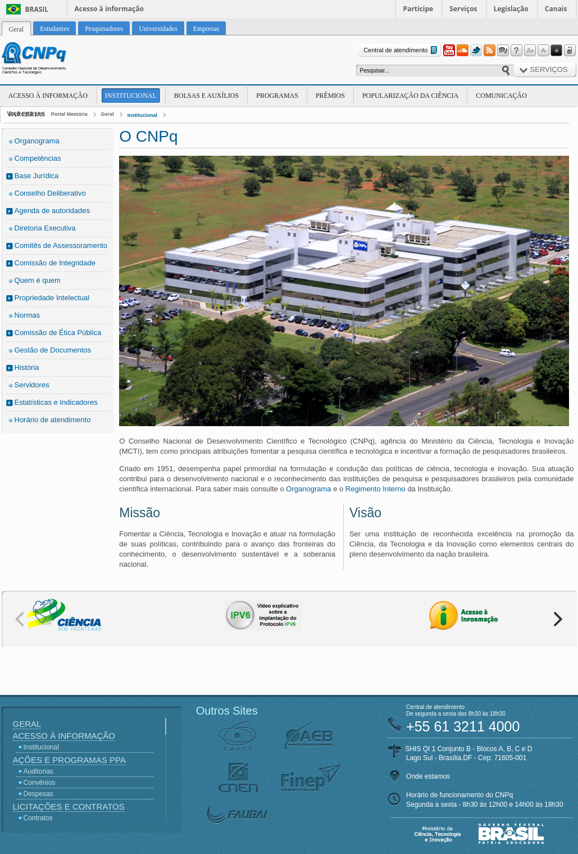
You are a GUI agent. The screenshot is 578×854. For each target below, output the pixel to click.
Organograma (37, 141)
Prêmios (330, 96)
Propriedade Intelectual (52, 297)
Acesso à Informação (48, 96)
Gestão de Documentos (53, 350)
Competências (38, 158)
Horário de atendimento (53, 419)
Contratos (38, 818)
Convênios (40, 783)
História (27, 367)
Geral (107, 114)
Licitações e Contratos (69, 806)
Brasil (37, 9)
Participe (418, 8)
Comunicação (501, 96)
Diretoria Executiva (45, 228)
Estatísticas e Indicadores (56, 402)
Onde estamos (428, 776)
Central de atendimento (401, 50)
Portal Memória (69, 114)
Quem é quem (38, 280)
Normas (27, 315)
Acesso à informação (109, 8)
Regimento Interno (375, 489)
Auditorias (38, 771)
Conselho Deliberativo (50, 193)
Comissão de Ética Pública (58, 332)
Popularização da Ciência (410, 96)
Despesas (38, 794)
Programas (277, 96)
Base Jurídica (37, 175)
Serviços (463, 8)
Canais (556, 8)
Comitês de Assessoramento (61, 245)
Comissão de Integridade (55, 263)
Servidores (32, 385)
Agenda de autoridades (52, 210)
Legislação (511, 8)
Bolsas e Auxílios (206, 96)
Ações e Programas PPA (69, 760)
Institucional (131, 96)
